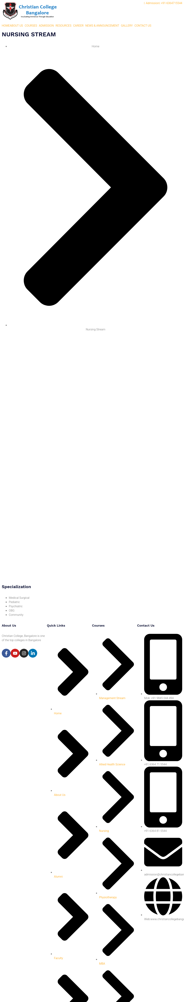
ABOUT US (16, 25)
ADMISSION (46, 25)
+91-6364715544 (170, 3)
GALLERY (127, 25)
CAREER (78, 25)
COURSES (31, 25)
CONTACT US (142, 25)
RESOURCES (63, 25)
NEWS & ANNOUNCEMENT (102, 25)
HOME (6, 25)
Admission (151, 3)
